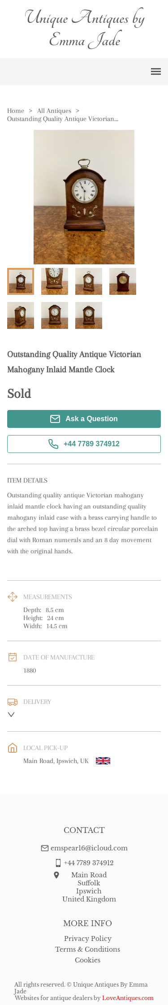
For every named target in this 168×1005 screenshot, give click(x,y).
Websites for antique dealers (53, 998)
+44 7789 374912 (84, 444)
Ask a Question (83, 419)
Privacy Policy (88, 939)
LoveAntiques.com (128, 998)
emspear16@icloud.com (89, 848)
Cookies (87, 960)
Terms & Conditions (87, 949)
